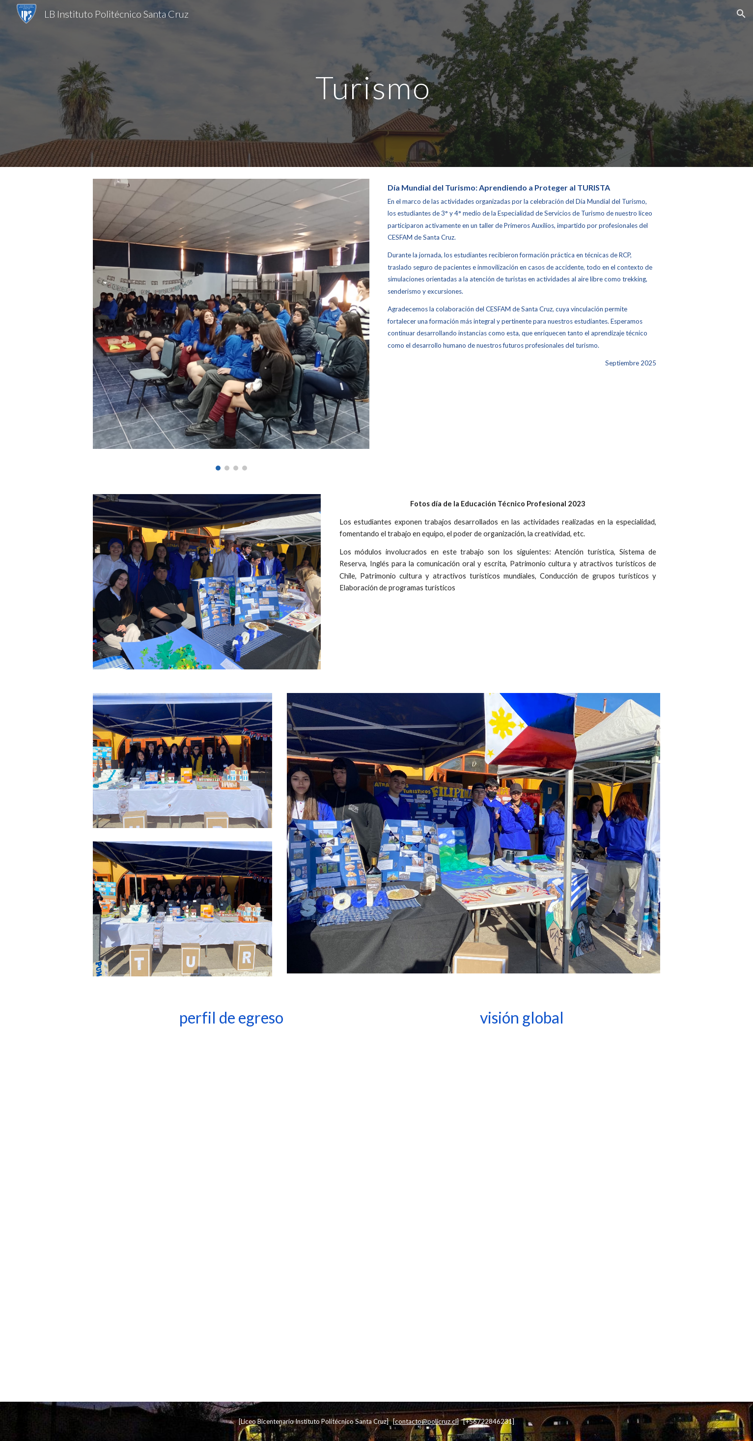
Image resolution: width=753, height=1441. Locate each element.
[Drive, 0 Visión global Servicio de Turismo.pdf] (522, 1212)
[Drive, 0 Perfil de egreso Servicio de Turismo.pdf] (231, 1212)
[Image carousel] (231, 325)
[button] (741, 14)
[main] (376, 83)
